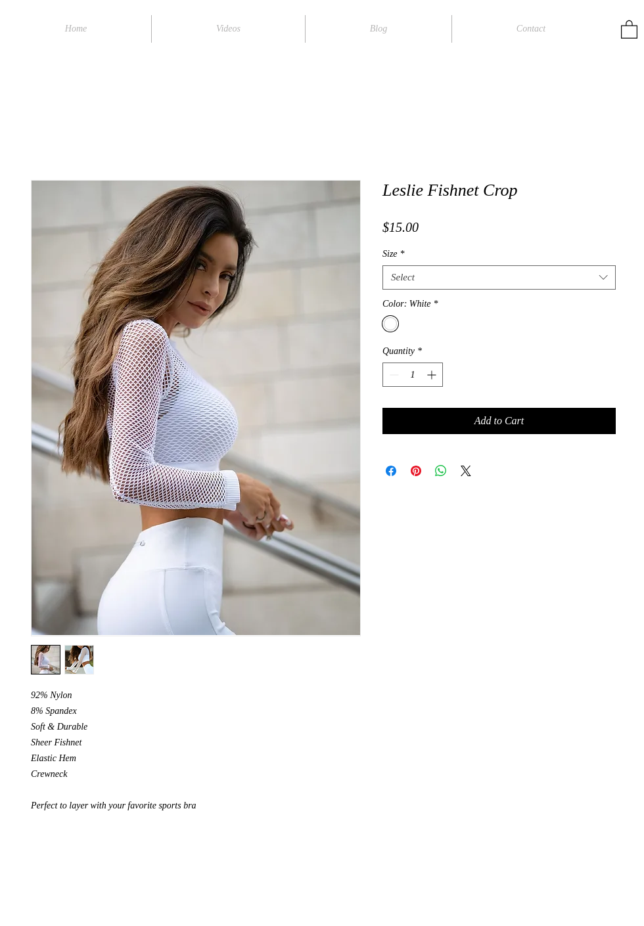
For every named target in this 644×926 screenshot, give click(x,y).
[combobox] (499, 277)
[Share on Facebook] (391, 471)
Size (393, 254)
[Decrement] (392, 374)
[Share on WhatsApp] (441, 471)
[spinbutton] (413, 374)
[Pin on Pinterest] (416, 471)
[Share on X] (466, 471)
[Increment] (433, 374)
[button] (629, 29)
